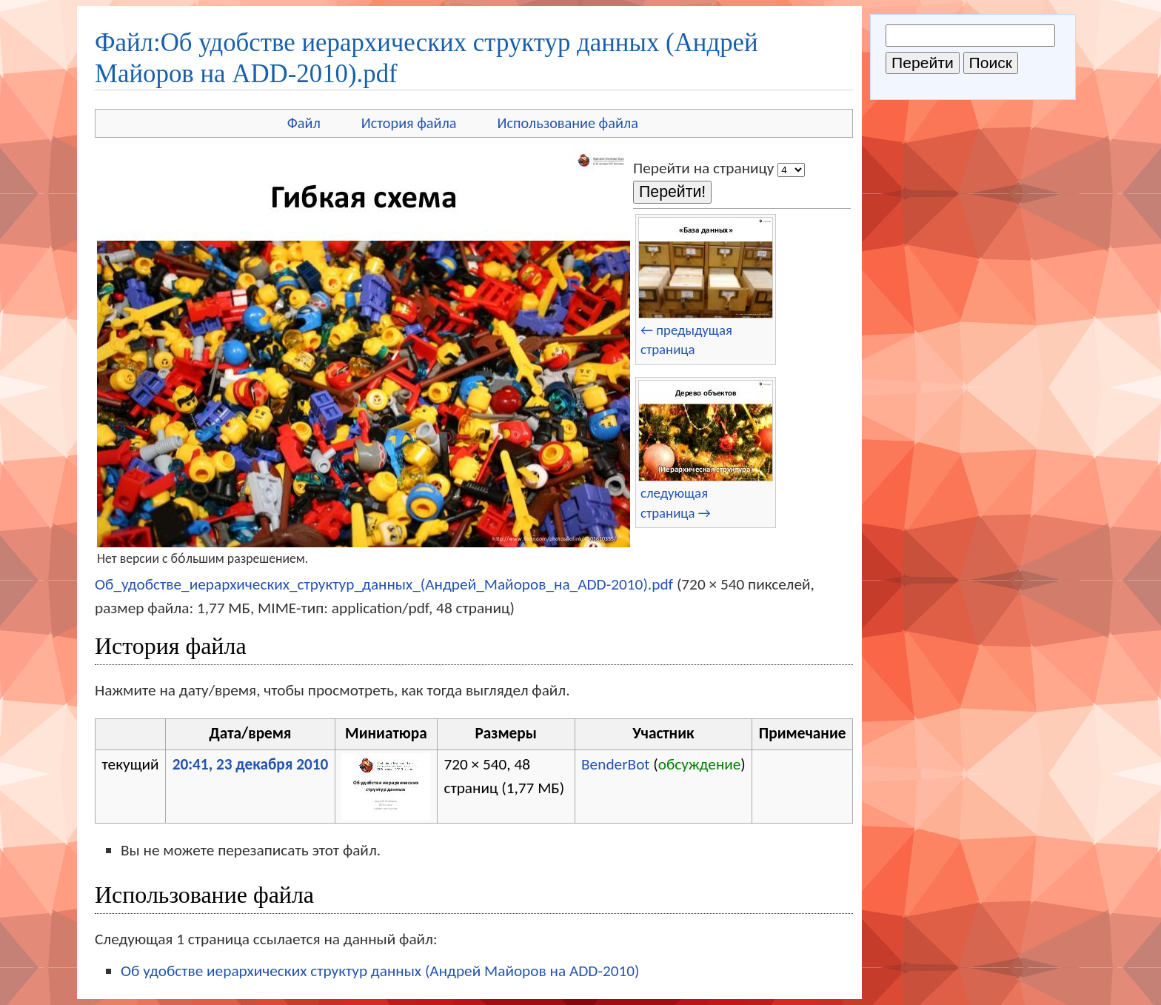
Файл (304, 123)
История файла (409, 123)
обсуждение (699, 764)
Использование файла (568, 123)
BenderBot (615, 764)
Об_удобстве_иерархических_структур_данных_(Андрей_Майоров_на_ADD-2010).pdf (384, 584)
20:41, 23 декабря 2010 (251, 764)
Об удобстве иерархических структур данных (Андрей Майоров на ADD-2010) (380, 971)
